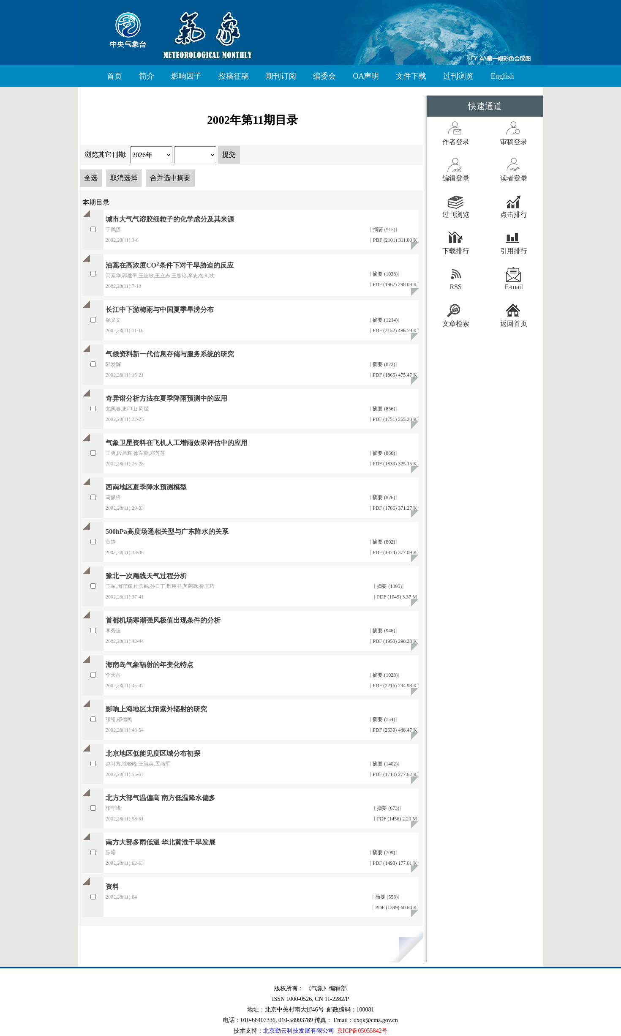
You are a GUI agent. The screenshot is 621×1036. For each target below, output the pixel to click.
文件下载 (411, 76)
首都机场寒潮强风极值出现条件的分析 (163, 620)
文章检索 (455, 323)
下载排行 (455, 250)
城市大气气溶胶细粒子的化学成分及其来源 (170, 219)
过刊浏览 (458, 76)
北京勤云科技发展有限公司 (298, 1031)
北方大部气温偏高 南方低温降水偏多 (160, 797)
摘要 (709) (383, 853)
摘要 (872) (383, 364)
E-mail (513, 286)
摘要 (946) (383, 631)
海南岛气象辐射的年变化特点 (149, 664)
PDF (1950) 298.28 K (394, 641)
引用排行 (513, 250)
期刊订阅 (281, 76)
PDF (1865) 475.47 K (394, 375)
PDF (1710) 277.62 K (394, 774)
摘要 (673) (387, 808)
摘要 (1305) (389, 586)
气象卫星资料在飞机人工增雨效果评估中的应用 (177, 442)
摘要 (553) (386, 897)
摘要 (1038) (384, 274)
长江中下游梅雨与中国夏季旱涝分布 (160, 309)
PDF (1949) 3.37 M (396, 597)
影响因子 (186, 76)
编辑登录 (455, 178)
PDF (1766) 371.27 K (394, 508)
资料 (112, 886)
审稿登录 (513, 141)
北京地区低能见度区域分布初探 (153, 753)
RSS (456, 286)
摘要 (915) (383, 229)
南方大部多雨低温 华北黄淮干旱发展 (160, 842)
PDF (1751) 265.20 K (394, 419)
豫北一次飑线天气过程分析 (146, 576)
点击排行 (513, 214)
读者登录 (513, 178)
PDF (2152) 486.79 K (394, 330)
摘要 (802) (383, 542)
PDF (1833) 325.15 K (394, 464)
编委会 (324, 76)
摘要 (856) (383, 409)
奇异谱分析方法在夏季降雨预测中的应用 (166, 398)
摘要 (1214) (384, 320)
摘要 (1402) (384, 764)
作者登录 (455, 141)
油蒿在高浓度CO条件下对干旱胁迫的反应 (170, 265)
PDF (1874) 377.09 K (394, 552)
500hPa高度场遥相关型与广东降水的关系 (167, 531)
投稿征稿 (233, 76)
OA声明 (366, 76)
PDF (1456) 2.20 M (396, 819)
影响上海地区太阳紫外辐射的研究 (156, 709)
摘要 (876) (383, 497)
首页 (114, 76)
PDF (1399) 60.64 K (395, 907)
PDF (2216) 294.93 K (394, 686)
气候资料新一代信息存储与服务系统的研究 (170, 354)
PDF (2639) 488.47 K (394, 730)
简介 (146, 76)
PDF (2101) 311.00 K (394, 240)
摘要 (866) (383, 453)
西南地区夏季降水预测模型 (146, 487)
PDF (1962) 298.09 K (394, 284)
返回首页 (513, 323)
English (502, 76)
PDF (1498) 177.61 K (394, 863)
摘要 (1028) (384, 675)
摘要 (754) (383, 719)
